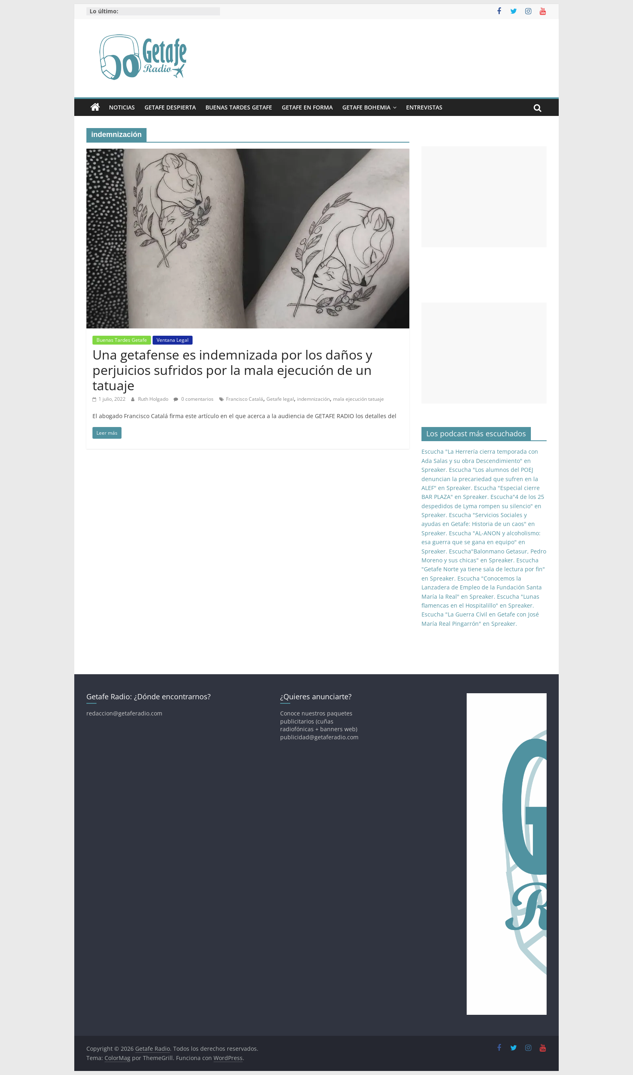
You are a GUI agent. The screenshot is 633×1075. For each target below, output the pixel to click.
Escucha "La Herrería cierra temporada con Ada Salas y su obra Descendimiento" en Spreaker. (479, 460)
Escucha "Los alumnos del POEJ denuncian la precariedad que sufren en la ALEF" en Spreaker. (479, 479)
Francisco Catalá (244, 398)
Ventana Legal (173, 340)
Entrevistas (424, 107)
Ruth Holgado (154, 398)
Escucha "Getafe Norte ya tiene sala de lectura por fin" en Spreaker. (483, 569)
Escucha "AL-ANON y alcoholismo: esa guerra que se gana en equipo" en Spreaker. (481, 542)
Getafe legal (280, 398)
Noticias (122, 107)
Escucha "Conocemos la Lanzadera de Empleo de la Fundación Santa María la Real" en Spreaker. (481, 587)
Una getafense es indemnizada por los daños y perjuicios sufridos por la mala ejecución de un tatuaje (232, 370)
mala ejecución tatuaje (358, 398)
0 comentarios (194, 398)
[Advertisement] (484, 196)
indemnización (313, 398)
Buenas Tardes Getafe (238, 107)
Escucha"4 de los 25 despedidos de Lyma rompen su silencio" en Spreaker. (482, 506)
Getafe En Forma (307, 107)
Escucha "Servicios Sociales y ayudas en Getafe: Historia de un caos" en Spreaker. (478, 524)
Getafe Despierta (170, 107)
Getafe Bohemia (366, 107)
